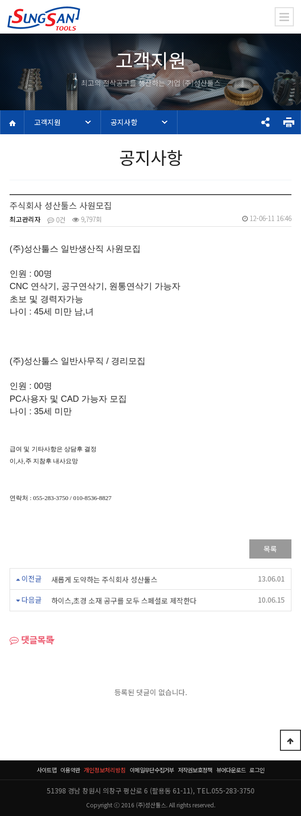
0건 (56, 219)
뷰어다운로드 (231, 770)
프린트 (289, 122)
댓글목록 (32, 640)
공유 (265, 122)
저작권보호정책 (195, 770)
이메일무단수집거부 (152, 770)
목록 (270, 549)
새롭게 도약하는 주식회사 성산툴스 (104, 579)
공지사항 (124, 122)
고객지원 (47, 122)
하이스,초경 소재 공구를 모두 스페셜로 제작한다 (124, 601)
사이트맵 (46, 770)
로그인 (256, 770)
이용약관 (70, 770)
